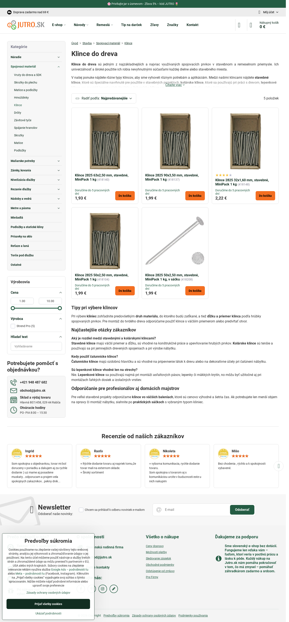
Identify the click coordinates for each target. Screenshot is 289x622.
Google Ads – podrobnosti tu (69, 569)
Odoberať (242, 510)
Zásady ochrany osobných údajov (154, 615)
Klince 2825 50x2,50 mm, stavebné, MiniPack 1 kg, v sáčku (172, 279)
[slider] (13, 308)
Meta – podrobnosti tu (30, 573)
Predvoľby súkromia (116, 615)
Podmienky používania (193, 615)
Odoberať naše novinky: (55, 514)
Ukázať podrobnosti (48, 613)
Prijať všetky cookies (48, 604)
